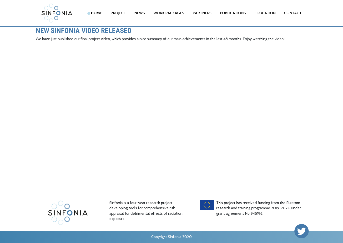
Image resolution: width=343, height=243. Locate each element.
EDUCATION (265, 13)
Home (96, 13)
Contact (293, 13)
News (139, 13)
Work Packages (168, 13)
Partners (202, 13)
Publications (233, 13)
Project (118, 13)
